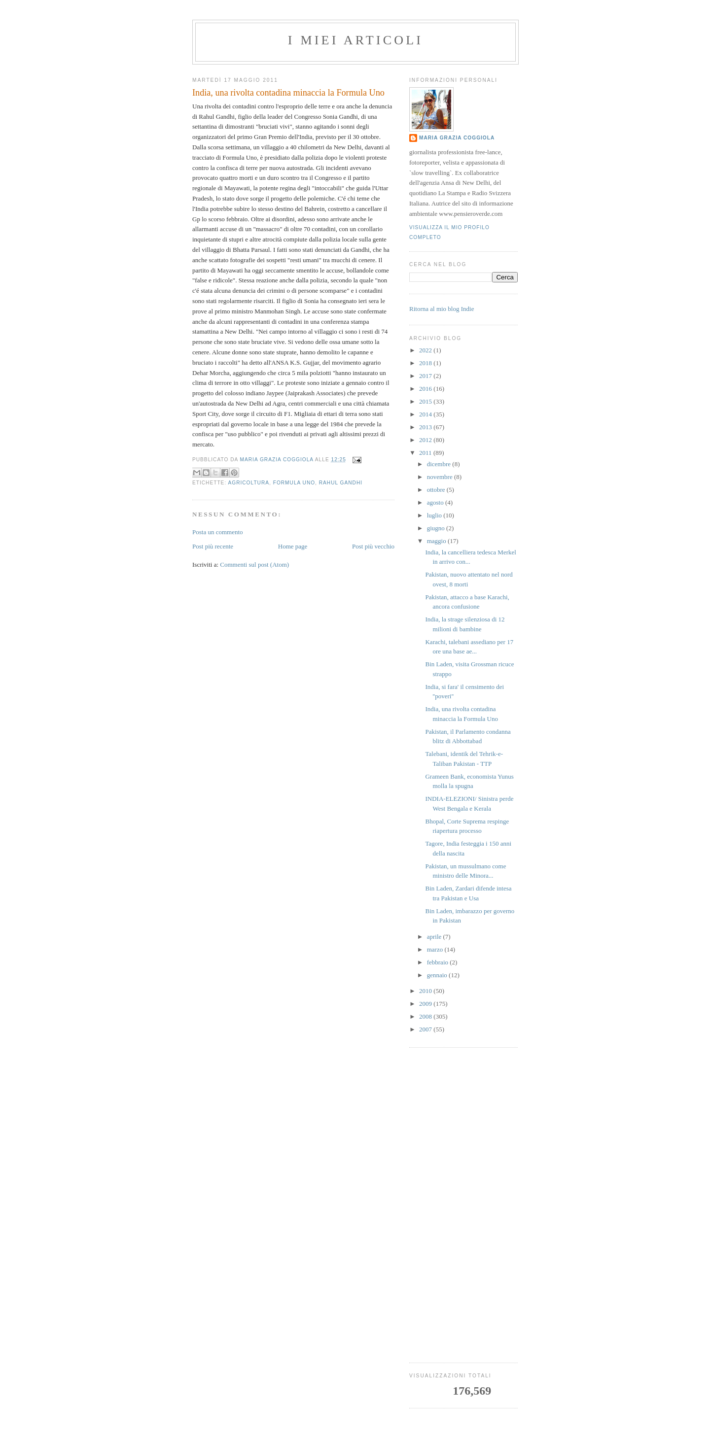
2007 (426, 1029)
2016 (426, 388)
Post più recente (212, 546)
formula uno (294, 482)
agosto (436, 502)
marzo (436, 949)
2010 (426, 990)
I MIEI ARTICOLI (355, 40)
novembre (440, 476)
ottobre (437, 489)
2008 (426, 1016)
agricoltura (248, 482)
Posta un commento (217, 532)
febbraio (438, 962)
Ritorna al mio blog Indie (441, 308)
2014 (426, 414)
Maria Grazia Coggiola (457, 137)
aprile (435, 936)
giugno (436, 528)
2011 (426, 452)
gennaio (438, 975)
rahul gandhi (340, 482)
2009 (426, 1003)
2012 (426, 440)
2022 (426, 350)
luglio (435, 515)
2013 (426, 427)
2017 (426, 375)
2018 (426, 363)
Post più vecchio (373, 546)
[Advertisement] (463, 1205)
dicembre (440, 464)
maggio (437, 541)
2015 (426, 401)
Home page (293, 546)
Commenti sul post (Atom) (254, 564)
